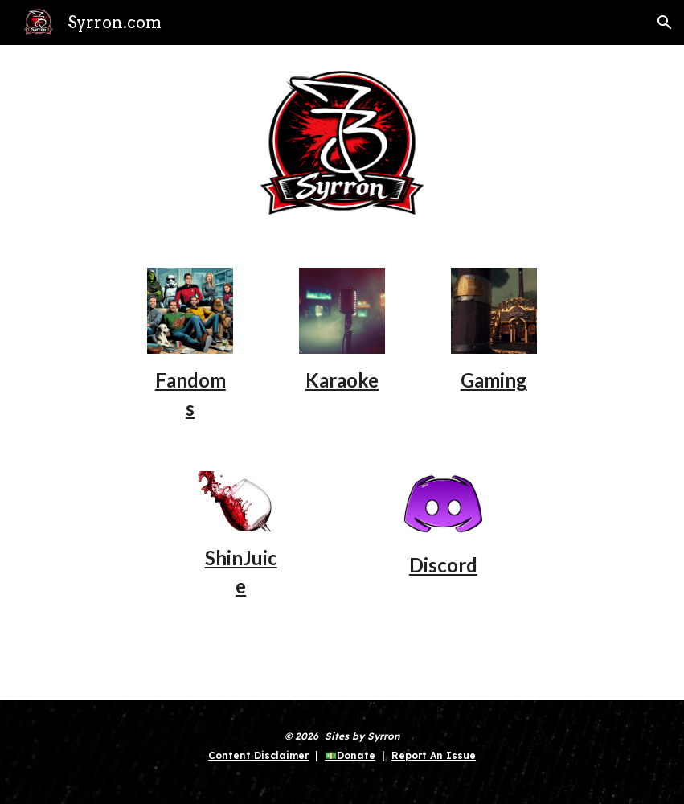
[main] (190, 393)
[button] (664, 22)
